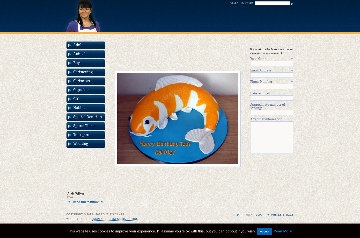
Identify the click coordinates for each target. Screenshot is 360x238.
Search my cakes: (242, 3)
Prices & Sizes (282, 220)
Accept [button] (265, 231)
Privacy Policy (252, 220)
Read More (282, 231)
